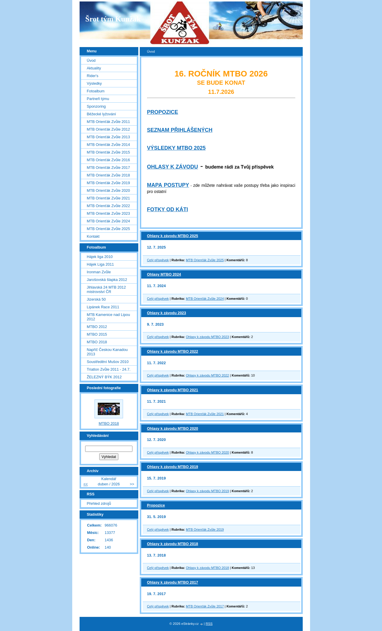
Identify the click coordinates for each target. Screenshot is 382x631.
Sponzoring (96, 106)
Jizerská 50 (96, 299)
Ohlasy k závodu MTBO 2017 (172, 582)
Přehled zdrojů (99, 503)
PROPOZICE (162, 112)
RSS (209, 623)
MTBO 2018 (97, 342)
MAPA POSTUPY (168, 185)
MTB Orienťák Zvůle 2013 (108, 137)
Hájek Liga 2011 (100, 264)
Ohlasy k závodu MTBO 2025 (172, 236)
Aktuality (94, 68)
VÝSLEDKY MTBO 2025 (176, 148)
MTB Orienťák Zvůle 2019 (205, 529)
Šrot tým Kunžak (113, 19)
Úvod (91, 60)
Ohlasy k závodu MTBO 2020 (172, 428)
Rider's (92, 76)
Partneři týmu (98, 98)
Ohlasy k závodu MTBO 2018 (172, 544)
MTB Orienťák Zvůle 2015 (108, 152)
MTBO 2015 (97, 334)
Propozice (156, 505)
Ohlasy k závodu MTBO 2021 (172, 390)
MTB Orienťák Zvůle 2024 (205, 298)
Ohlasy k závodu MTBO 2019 (172, 466)
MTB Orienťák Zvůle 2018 (108, 175)
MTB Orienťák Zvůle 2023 (108, 213)
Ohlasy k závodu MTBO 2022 (172, 351)
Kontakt (93, 236)
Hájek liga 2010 (100, 256)
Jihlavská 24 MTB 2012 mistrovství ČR (106, 289)
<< (85, 484)
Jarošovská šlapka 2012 (107, 279)
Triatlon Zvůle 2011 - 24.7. (109, 369)
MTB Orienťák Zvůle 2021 (205, 414)
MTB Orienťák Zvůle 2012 (108, 129)
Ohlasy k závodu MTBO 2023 (207, 337)
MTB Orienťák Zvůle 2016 (108, 160)
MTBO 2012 (97, 326)
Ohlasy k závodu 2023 (166, 313)
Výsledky (94, 83)
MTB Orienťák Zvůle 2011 (108, 121)
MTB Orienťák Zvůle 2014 (108, 144)
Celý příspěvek (158, 260)
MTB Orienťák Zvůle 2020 (108, 190)
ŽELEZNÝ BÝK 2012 (104, 377)
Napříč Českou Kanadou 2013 (107, 351)
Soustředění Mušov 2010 (108, 361)
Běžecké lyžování (101, 114)
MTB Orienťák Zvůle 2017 (205, 606)
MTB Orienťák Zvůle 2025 (205, 260)
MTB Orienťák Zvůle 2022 (108, 206)
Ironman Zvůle (99, 272)
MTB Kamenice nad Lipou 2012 (108, 316)
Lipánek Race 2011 (103, 307)
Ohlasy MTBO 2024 (164, 274)
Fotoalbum (96, 91)
